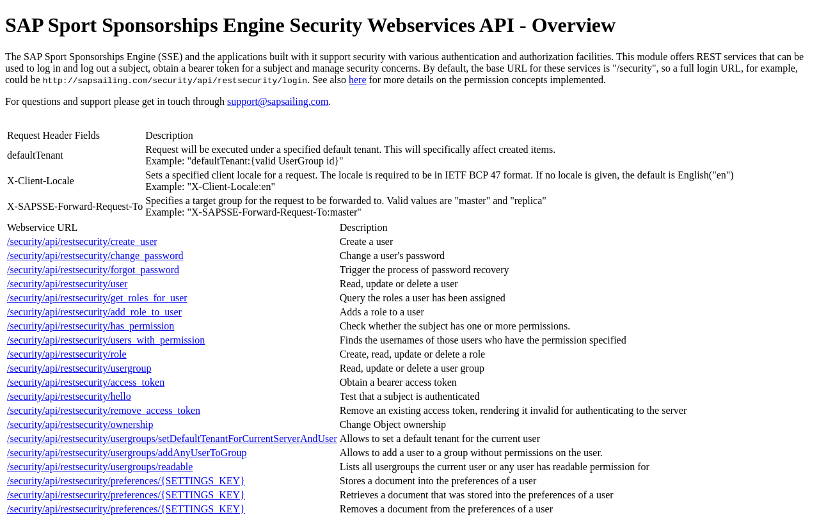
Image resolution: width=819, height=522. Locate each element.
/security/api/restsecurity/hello (69, 396)
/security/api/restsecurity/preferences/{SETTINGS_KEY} (126, 480)
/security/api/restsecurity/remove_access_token (103, 410)
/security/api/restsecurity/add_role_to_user (94, 311)
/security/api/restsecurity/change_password (95, 255)
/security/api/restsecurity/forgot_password (93, 269)
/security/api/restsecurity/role (67, 354)
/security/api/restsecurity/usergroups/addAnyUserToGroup (127, 452)
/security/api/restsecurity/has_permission (90, 325)
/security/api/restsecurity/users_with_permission (106, 340)
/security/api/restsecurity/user (67, 283)
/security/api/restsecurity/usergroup (79, 368)
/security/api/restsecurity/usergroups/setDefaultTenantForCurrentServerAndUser (172, 438)
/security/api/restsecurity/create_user (82, 241)
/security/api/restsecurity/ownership (80, 424)
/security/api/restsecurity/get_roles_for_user (97, 297)
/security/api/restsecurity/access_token (85, 382)
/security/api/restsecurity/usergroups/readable (100, 466)
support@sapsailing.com (277, 101)
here (358, 79)
